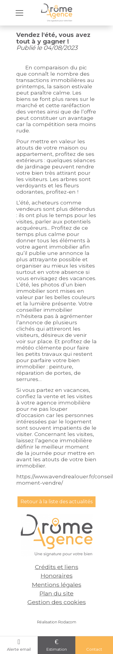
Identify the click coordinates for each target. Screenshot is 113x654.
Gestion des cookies (56, 602)
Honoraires (57, 575)
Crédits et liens (56, 567)
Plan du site (56, 593)
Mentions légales (56, 584)
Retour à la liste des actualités (56, 501)
